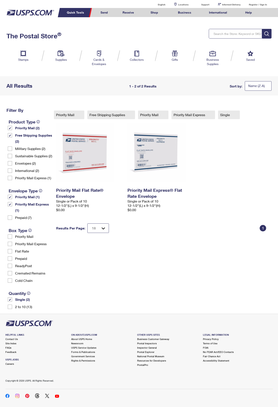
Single (225, 115)
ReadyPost (23, 266)
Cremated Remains (30, 273)
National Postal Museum (150, 356)
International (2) (27, 170)
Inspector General (147, 347)
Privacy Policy (211, 339)
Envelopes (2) (25, 163)
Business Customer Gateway (153, 339)
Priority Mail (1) (27, 197)
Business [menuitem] (184, 12)
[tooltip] (38, 121)
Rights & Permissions (83, 360)
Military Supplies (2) (30, 149)
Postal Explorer (145, 352)
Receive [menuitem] (128, 12)
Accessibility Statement (216, 360)
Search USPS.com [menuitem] (267, 12)
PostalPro (142, 364)
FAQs (8, 347)
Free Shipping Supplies (108, 115)
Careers (9, 363)
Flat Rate (22, 251)
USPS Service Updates (83, 347)
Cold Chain (24, 280)
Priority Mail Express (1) (33, 178)
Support (205, 4)
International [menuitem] (218, 12)
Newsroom (77, 343)
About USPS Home (81, 339)
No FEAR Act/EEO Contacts (218, 352)
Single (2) (22, 299)
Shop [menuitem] (154, 12)
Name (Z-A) (256, 86)
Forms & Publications (83, 352)
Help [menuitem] (248, 12)
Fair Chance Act (211, 356)
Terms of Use (210, 343)
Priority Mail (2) (27, 128)
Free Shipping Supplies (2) (33, 138)
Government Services (83, 356)
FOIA (205, 347)
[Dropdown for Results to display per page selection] (98, 228)
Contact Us (11, 339)
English (157, 4)
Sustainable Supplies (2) (33, 156)
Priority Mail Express (31, 244)
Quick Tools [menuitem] (75, 12)
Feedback (10, 352)
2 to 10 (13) (23, 307)
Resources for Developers (151, 360)
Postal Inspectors (147, 343)
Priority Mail (24, 236)
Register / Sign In (258, 4)
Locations (183, 4)
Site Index (10, 343)
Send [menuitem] (104, 12)
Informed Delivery (231, 4)
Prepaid (21, 258)
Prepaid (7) (23, 217)
